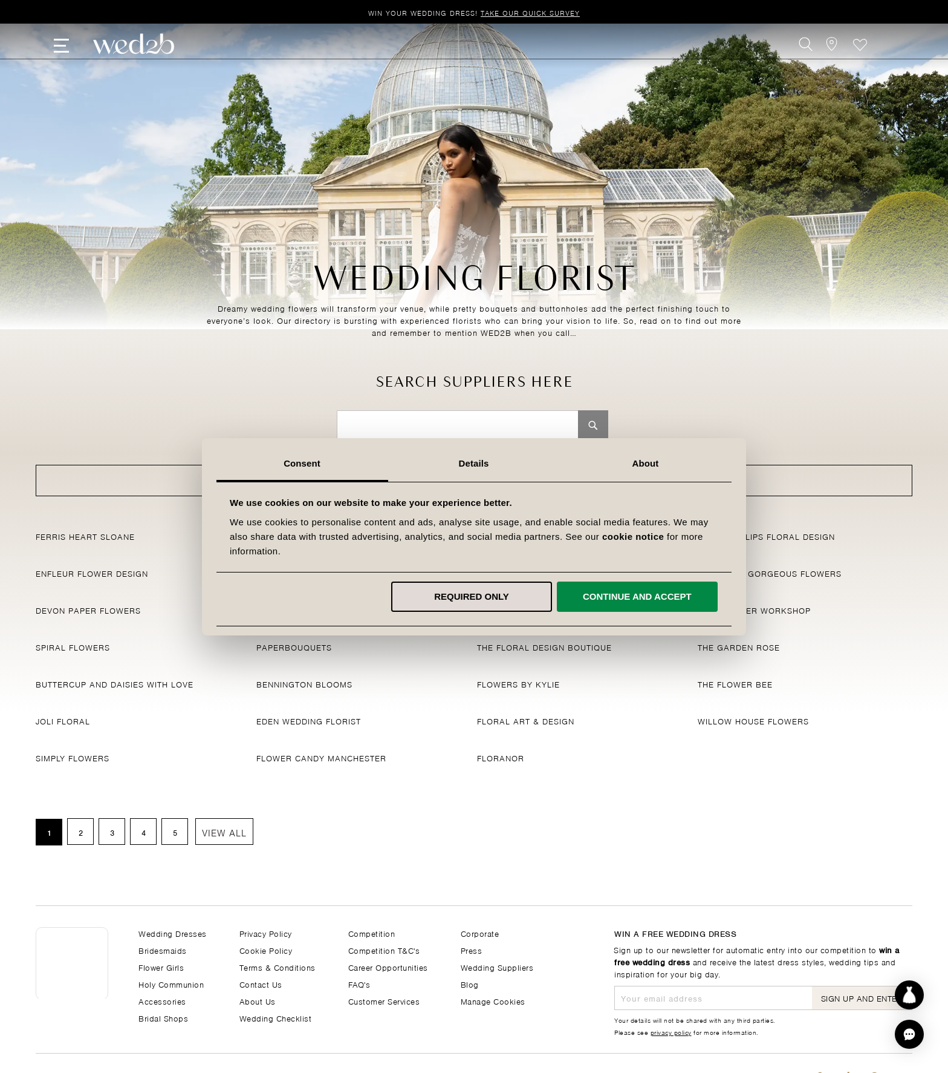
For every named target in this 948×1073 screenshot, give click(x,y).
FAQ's (359, 984)
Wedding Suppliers (497, 967)
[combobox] (458, 425)
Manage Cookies (493, 1001)
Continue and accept (637, 596)
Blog (470, 984)
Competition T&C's (384, 950)
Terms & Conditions (277, 967)
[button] (909, 1034)
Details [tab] (474, 463)
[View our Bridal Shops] (833, 58)
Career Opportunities (388, 967)
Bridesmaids (162, 950)
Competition (371, 933)
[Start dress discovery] (909, 994)
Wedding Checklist (275, 1017)
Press (471, 950)
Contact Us (260, 984)
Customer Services (384, 1001)
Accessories (162, 1001)
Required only (472, 596)
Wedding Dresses (172, 933)
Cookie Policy (266, 950)
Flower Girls (161, 967)
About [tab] (645, 463)
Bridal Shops (163, 1017)
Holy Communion (171, 984)
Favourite (860, 58)
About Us (257, 1001)
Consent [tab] (302, 463)
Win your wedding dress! (474, 12)
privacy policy (671, 1032)
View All (224, 832)
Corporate (480, 933)
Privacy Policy (265, 933)
